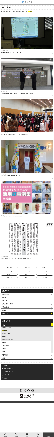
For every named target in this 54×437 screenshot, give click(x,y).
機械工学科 (18, 11)
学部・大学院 (8, 11)
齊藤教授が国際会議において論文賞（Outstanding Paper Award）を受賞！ (17, 93)
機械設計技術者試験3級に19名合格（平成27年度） (11, 52)
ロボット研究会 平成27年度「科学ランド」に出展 (10, 175)
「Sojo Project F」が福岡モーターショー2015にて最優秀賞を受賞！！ (15, 134)
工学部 (13, 11)
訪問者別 (16, 436)
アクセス (27, 436)
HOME (3, 11)
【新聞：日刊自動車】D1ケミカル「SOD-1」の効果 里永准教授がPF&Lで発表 (16, 258)
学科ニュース (24, 11)
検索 (38, 436)
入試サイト (5, 436)
